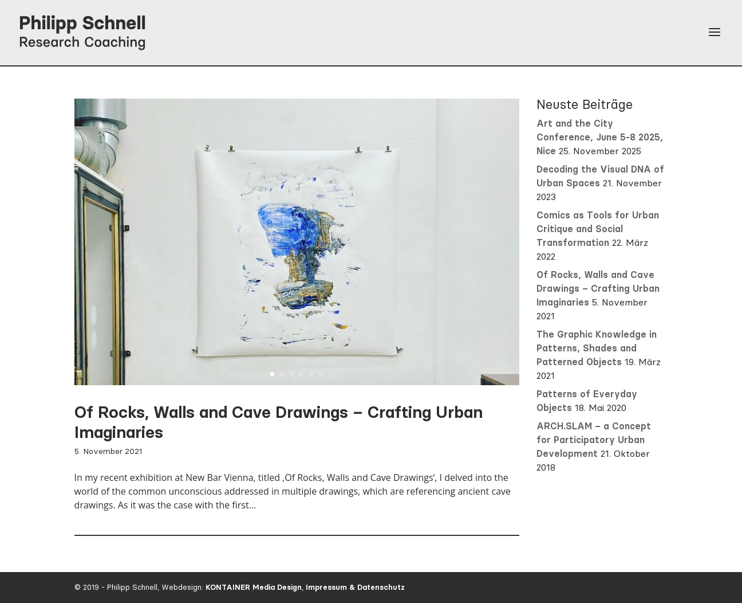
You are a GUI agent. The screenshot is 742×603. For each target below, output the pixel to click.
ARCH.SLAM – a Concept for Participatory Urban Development (593, 440)
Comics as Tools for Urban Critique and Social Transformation (597, 229)
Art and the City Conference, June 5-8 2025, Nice (599, 137)
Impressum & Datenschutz (355, 587)
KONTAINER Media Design (254, 587)
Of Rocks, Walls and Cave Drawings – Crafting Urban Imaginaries (598, 288)
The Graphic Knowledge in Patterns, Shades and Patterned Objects (596, 348)
